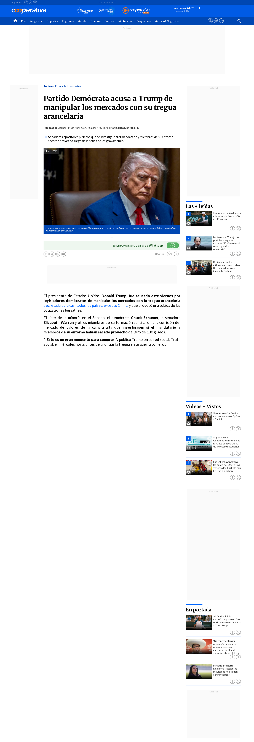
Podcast (109, 21)
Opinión (95, 21)
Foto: (49, 151)
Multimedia (125, 21)
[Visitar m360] (215, 24)
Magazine (36, 21)
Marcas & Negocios (166, 21)
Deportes (52, 21)
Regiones (68, 21)
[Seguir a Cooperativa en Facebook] (26, 2)
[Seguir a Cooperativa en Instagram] (35, 2)
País (23, 21)
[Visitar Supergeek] (221, 24)
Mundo (82, 21)
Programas (143, 21)
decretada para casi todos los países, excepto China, (86, 305)
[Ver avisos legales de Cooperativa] (210, 24)
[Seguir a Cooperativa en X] (30, 2)
